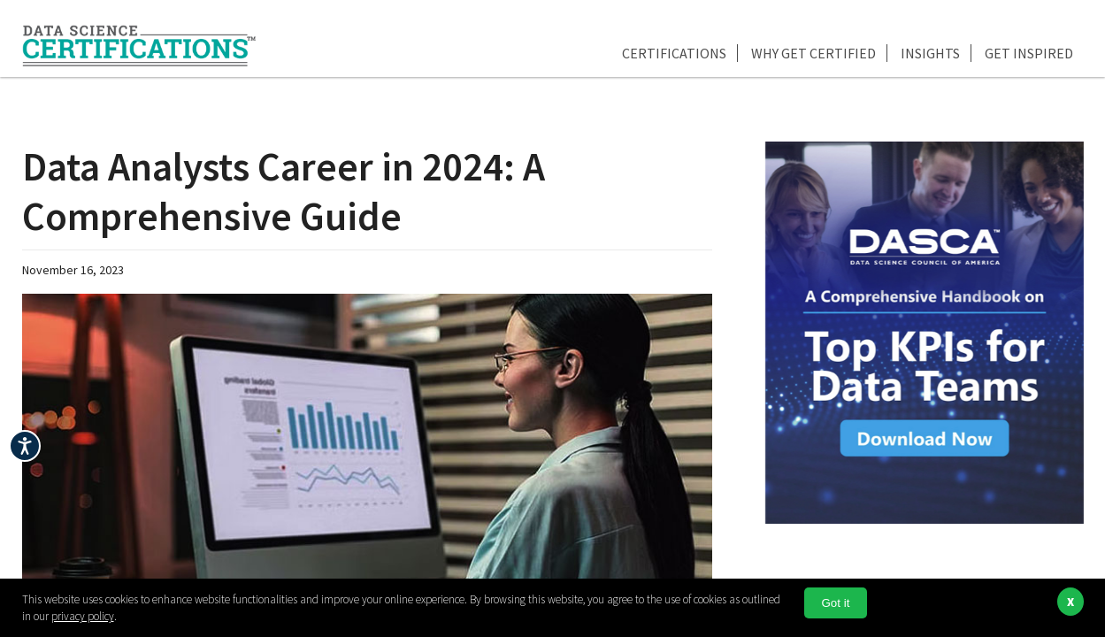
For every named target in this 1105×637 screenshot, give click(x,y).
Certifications (674, 53)
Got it (836, 603)
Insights (930, 53)
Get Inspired (1029, 53)
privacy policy (82, 616)
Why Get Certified (813, 53)
